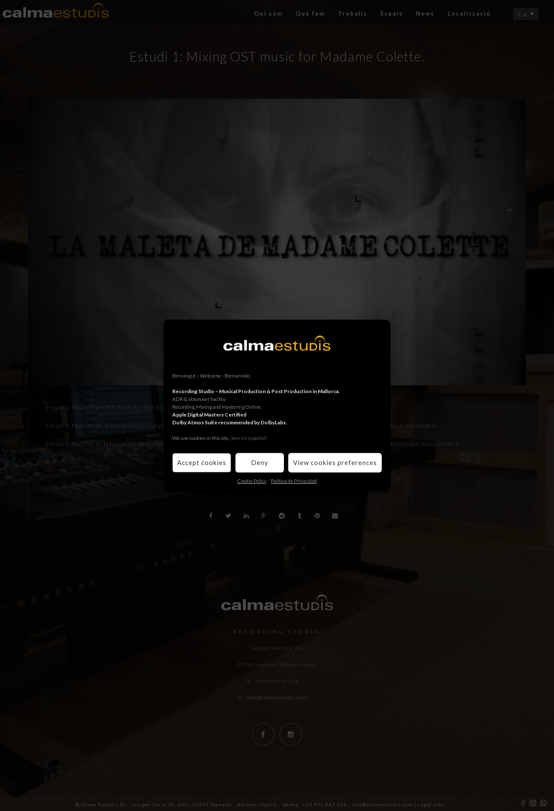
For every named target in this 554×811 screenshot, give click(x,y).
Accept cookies (201, 462)
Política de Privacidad (294, 481)
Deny (259, 462)
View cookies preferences (335, 462)
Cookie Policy (252, 481)
